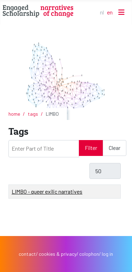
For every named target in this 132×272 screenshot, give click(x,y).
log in (107, 254)
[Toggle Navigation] (121, 12)
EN (110, 12)
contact (27, 254)
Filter (91, 147)
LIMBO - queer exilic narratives (47, 191)
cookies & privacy (57, 254)
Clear (114, 147)
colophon (89, 254)
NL (102, 12)
